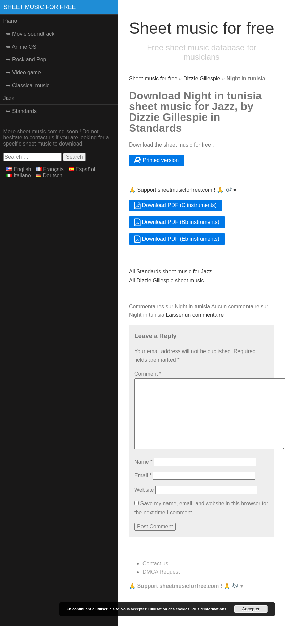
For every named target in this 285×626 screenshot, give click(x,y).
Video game (26, 72)
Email (143, 475)
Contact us (155, 563)
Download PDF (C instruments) (175, 205)
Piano (10, 21)
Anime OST (26, 47)
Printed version (156, 160)
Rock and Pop (29, 59)
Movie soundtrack (33, 34)
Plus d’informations (208, 609)
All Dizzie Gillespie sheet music (166, 280)
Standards (24, 111)
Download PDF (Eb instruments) (176, 239)
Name (143, 462)
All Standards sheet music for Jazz (170, 272)
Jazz (9, 98)
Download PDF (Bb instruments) (176, 222)
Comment (147, 374)
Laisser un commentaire (195, 315)
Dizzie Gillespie (201, 78)
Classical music (30, 85)
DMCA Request (161, 572)
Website (144, 490)
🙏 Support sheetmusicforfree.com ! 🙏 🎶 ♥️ (183, 190)
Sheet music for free (40, 7)
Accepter (250, 609)
